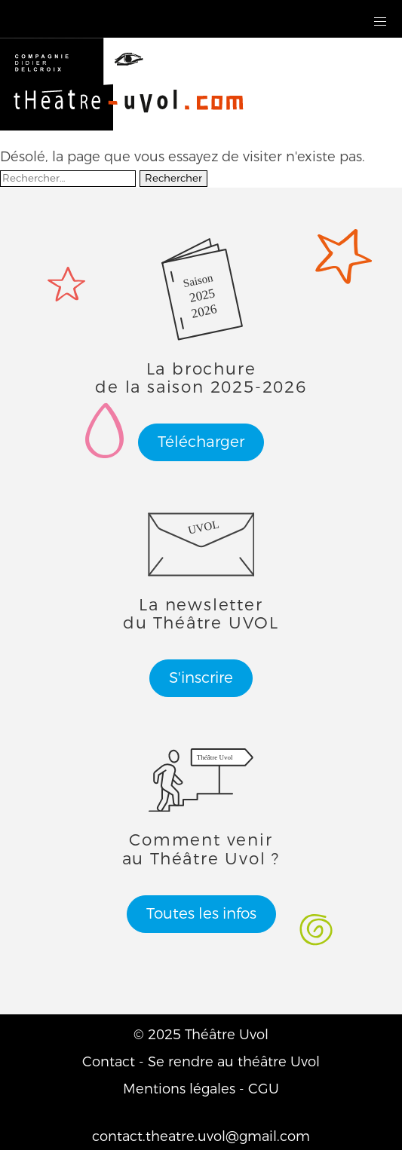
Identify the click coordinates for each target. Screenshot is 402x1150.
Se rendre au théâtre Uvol (234, 1062)
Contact (108, 1062)
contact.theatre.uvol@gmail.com (201, 1136)
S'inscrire (201, 678)
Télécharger (201, 442)
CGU (263, 1089)
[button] (380, 22)
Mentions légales (179, 1089)
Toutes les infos (201, 914)
